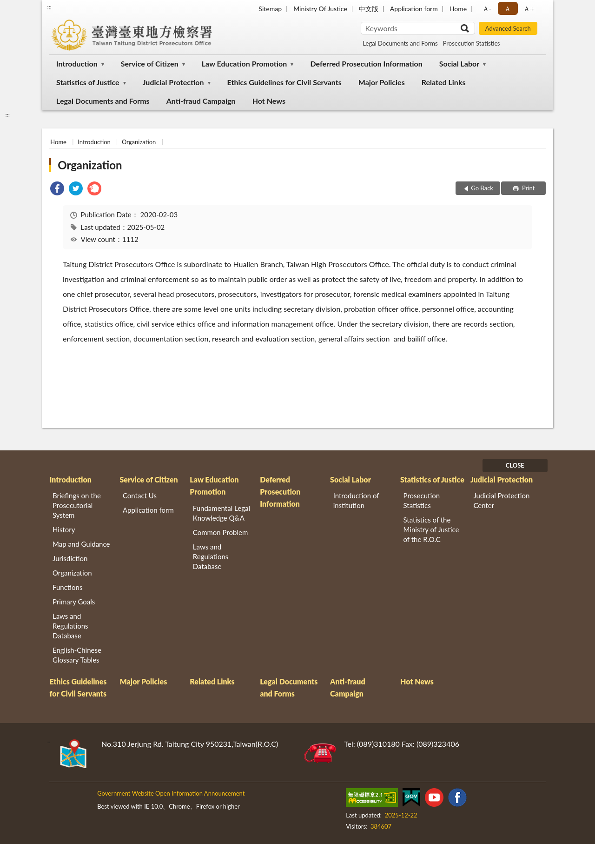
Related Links (444, 82)
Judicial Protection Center (501, 500)
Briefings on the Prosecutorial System (77, 505)
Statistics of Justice (87, 82)
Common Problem (220, 532)
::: (49, 7)
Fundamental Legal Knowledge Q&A (221, 513)
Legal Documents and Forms (400, 43)
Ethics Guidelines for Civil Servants (284, 82)
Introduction (77, 63)
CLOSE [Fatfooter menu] (515, 465)
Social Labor (459, 63)
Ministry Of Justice (320, 9)
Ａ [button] (507, 9)
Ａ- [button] (487, 9)
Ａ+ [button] (528, 9)
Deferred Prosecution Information (366, 63)
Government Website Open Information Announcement (171, 793)
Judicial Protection (173, 82)
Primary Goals (74, 601)
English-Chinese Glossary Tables (77, 655)
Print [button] (528, 188)
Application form (414, 9)
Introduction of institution (356, 500)
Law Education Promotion (244, 63)
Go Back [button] (482, 188)
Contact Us (140, 495)
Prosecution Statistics (471, 43)
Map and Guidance (81, 544)
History (64, 529)
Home (458, 9)
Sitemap (270, 9)
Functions (67, 587)
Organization (139, 142)
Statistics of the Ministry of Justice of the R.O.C (431, 529)
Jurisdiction (70, 558)
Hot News (268, 100)
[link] (57, 189)
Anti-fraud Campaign (201, 100)
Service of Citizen (149, 63)
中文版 (368, 9)
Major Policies (381, 82)
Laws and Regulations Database (70, 626)
